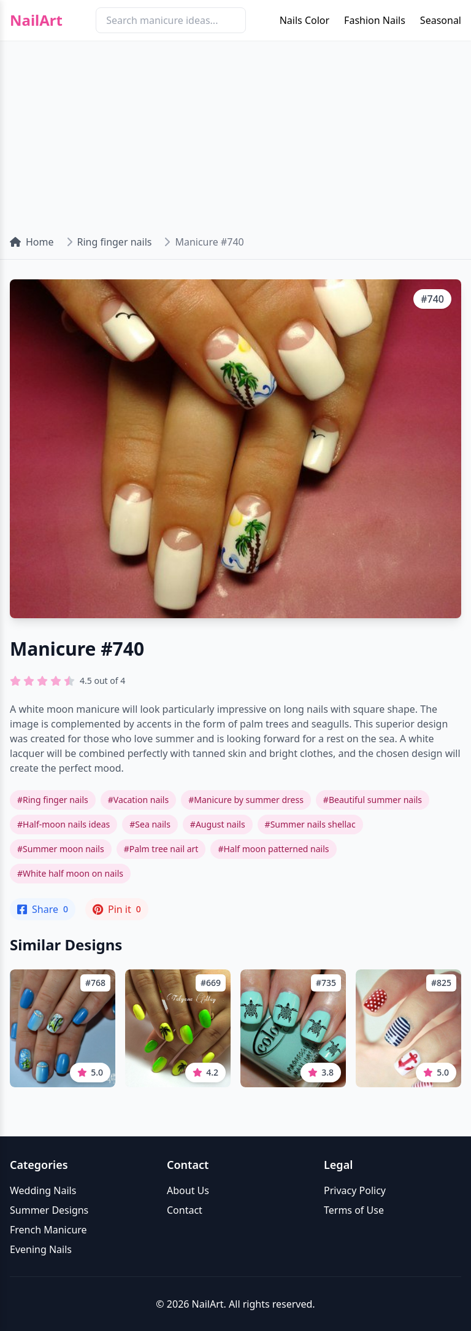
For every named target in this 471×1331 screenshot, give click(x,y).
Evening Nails (41, 1249)
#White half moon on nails (70, 873)
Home (32, 242)
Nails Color (304, 20)
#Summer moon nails (60, 849)
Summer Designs (49, 1210)
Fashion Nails (374, 20)
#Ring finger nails (52, 799)
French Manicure (48, 1229)
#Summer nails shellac (310, 824)
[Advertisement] (235, 133)
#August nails (217, 824)
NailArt (36, 20)
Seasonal (440, 20)
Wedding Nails (43, 1190)
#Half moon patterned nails (273, 849)
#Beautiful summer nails (372, 799)
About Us (188, 1190)
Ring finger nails (114, 242)
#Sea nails (149, 824)
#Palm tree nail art (161, 849)
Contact (184, 1210)
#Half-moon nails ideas (63, 824)
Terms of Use (354, 1210)
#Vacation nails (138, 799)
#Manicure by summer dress (246, 799)
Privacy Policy (355, 1190)
